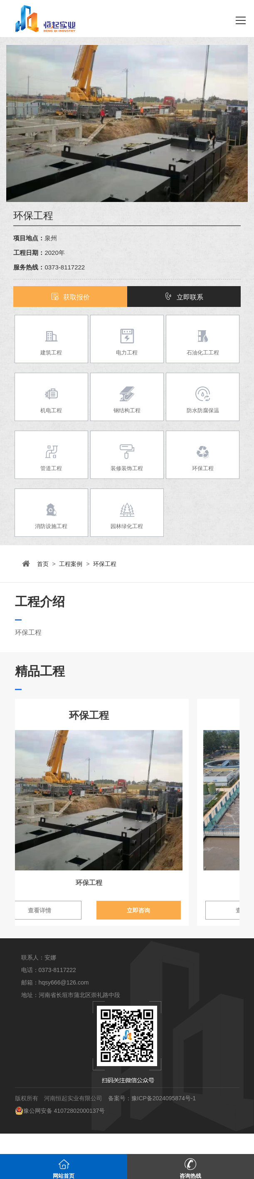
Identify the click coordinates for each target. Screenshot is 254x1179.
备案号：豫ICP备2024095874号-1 (152, 1118)
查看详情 (70, 930)
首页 (43, 564)
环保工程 (104, 564)
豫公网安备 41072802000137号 (60, 1131)
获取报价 (70, 297)
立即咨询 (183, 930)
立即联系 (183, 297)
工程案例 (70, 564)
